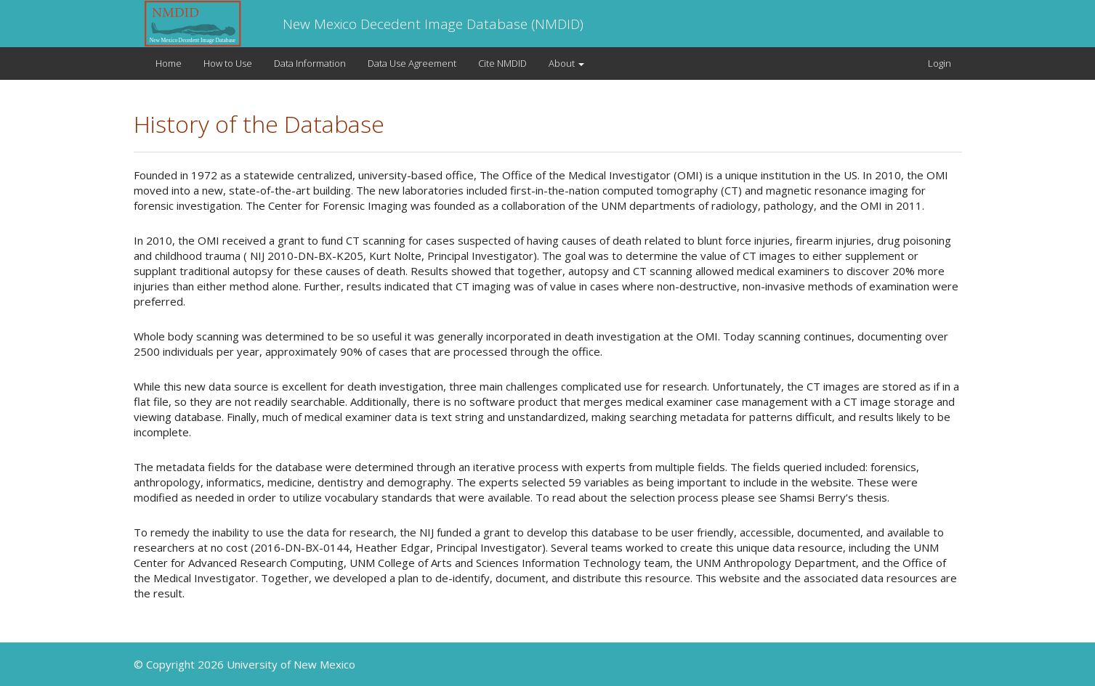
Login (939, 63)
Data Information (310, 63)
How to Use (227, 63)
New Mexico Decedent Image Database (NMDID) (433, 24)
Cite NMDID (502, 63)
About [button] (566, 63)
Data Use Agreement (412, 63)
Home (168, 63)
